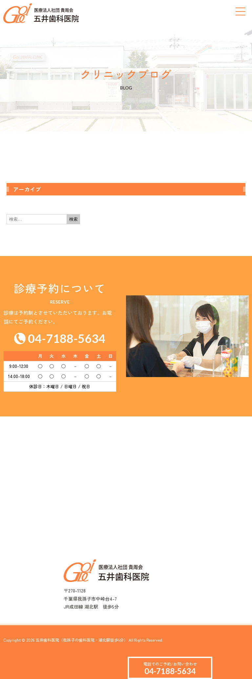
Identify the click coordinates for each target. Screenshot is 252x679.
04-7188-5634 (170, 671)
